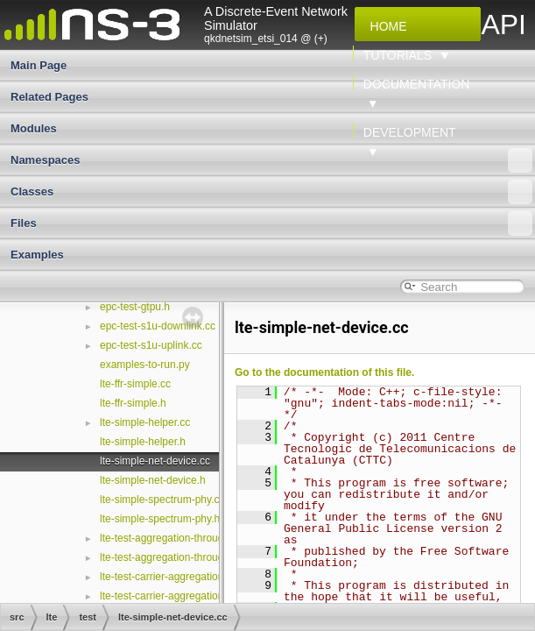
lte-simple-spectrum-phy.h (160, 519)
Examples (37, 254)
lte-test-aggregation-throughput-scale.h (190, 557)
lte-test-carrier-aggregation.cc (168, 596)
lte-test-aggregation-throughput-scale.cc (192, 538)
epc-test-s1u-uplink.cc (151, 345)
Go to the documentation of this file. (324, 372)
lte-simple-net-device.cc (155, 461)
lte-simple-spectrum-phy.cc (162, 499)
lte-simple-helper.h (143, 442)
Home (385, 26)
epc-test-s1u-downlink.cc (157, 326)
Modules (34, 128)
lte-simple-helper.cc (145, 422)
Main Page (39, 65)
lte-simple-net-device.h (153, 480)
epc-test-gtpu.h (135, 307)
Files (271, 223)
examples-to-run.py (145, 364)
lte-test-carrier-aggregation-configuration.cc (200, 577)
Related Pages (49, 96)
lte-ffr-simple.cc (135, 384)
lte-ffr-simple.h (133, 403)
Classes (271, 192)
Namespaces (271, 160)
